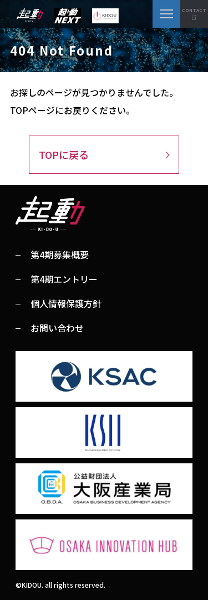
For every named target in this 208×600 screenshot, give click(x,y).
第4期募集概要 (60, 254)
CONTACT (194, 10)
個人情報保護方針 (66, 303)
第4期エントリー (64, 279)
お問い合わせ (57, 327)
